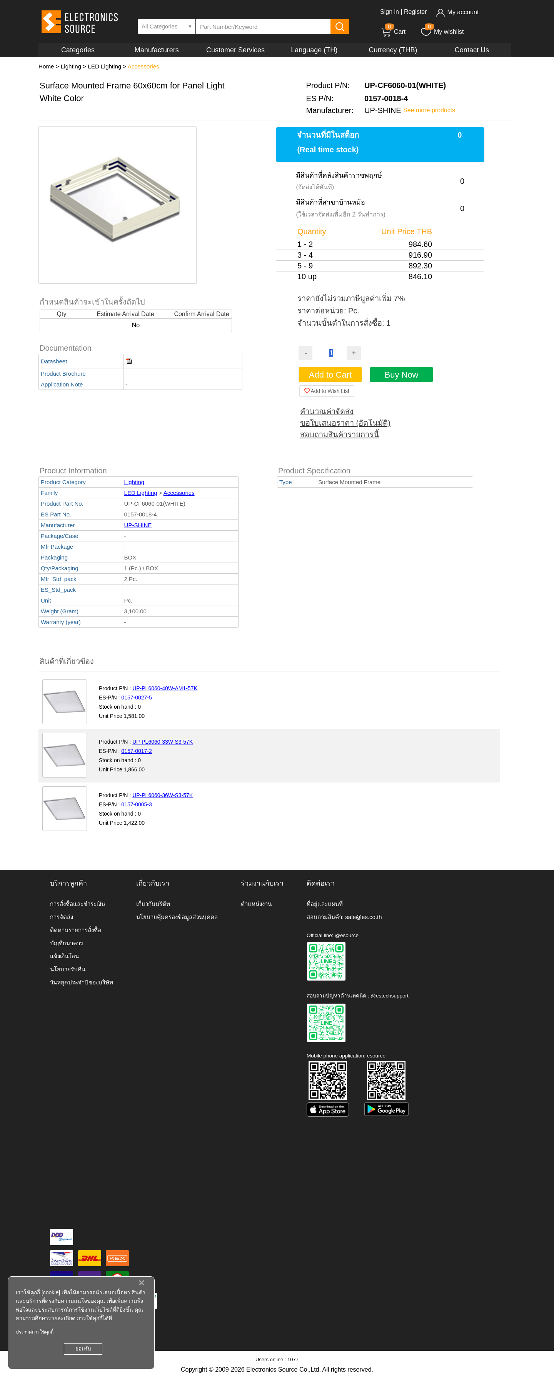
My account (457, 12)
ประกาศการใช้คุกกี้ (34, 1332)
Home (46, 66)
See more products (429, 110)
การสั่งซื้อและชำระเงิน (77, 904)
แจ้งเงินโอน (64, 956)
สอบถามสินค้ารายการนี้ (339, 434)
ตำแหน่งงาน (256, 904)
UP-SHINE (138, 525)
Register (415, 11)
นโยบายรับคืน (67, 969)
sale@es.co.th (363, 917)
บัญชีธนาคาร (66, 943)
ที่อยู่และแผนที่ (325, 904)
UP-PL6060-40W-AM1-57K (164, 688)
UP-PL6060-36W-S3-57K (162, 795)
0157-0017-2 (136, 751)
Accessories (143, 66)
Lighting (71, 66)
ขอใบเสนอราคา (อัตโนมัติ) (345, 423)
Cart (392, 31)
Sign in (389, 11)
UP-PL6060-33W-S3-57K (162, 742)
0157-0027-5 (136, 697)
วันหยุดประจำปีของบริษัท (81, 982)
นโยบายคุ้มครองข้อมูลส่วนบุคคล (177, 917)
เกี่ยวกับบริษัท (153, 904)
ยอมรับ (83, 1349)
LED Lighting (104, 66)
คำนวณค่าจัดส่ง (327, 411)
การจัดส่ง (61, 917)
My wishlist (442, 31)
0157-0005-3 (136, 804)
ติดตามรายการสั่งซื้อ (75, 930)
